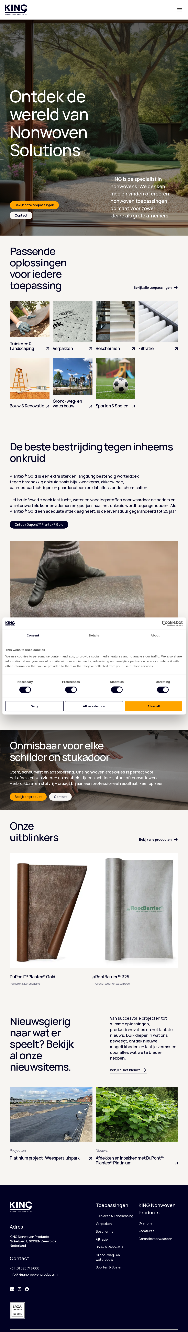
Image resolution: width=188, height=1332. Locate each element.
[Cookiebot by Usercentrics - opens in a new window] (165, 624)
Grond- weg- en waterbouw (108, 1257)
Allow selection (94, 706)
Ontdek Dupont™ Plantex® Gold (39, 524)
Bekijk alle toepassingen (156, 287)
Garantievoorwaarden (155, 1239)
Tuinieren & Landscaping (114, 1216)
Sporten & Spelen (109, 1267)
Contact (21, 215)
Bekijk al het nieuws (128, 1070)
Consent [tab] (33, 635)
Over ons (145, 1223)
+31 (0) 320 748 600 (24, 1268)
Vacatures (146, 1231)
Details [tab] (94, 635)
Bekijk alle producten (158, 839)
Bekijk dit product (28, 796)
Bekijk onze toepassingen (34, 205)
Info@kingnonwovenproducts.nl (34, 1274)
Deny (34, 706)
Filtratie (102, 1239)
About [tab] (155, 635)
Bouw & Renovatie (109, 1247)
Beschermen (105, 1231)
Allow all (153, 706)
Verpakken (104, 1223)
